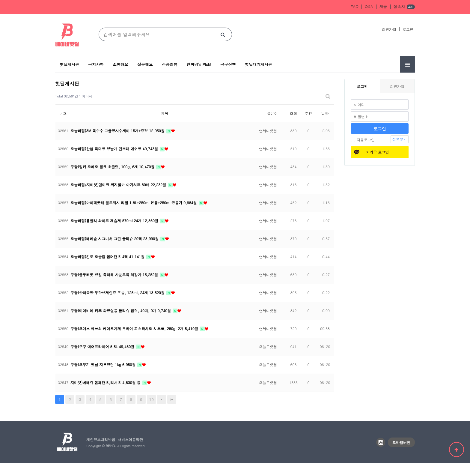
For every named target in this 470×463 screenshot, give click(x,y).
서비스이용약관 (130, 439)
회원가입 (389, 29)
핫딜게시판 (69, 64)
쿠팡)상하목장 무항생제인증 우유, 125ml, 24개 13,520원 (118, 292)
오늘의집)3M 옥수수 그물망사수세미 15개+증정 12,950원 (118, 130)
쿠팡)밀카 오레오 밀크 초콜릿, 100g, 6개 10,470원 (113, 166)
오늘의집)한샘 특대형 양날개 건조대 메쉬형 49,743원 (114, 148)
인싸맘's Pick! (198, 64)
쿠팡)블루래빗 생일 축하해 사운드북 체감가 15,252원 (114, 274)
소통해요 (120, 64)
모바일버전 (401, 442)
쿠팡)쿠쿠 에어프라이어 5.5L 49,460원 (102, 346)
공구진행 (228, 64)
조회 (293, 113)
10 (151, 399)
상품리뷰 (169, 64)
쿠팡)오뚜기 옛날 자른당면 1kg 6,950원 (103, 364)
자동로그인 (363, 139)
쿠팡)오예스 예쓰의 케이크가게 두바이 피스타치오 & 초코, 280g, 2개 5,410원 (134, 328)
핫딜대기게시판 (258, 64)
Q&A (369, 6)
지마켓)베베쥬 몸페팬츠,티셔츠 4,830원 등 (106, 382)
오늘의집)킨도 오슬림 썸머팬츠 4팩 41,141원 (108, 256)
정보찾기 (399, 139)
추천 (308, 113)
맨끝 (171, 399)
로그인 (408, 29)
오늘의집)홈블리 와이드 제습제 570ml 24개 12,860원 (114, 220)
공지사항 (96, 64)
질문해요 (145, 64)
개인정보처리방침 (100, 439)
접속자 (404, 6)
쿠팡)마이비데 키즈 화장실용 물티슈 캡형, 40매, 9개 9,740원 (121, 310)
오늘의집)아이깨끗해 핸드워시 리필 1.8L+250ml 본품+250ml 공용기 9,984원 (134, 202)
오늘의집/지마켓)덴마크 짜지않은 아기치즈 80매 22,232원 (118, 184)
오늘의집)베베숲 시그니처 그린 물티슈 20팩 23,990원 (115, 238)
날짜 (325, 113)
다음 (161, 399)
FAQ (354, 6)
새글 (383, 6)
